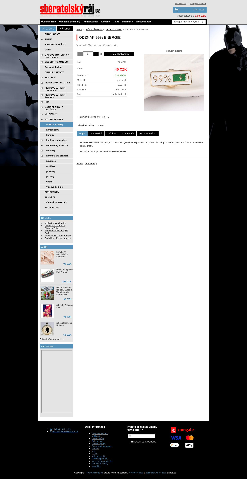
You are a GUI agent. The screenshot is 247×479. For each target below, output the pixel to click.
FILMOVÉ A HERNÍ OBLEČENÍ (55, 89)
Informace (127, 21)
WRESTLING (52, 207)
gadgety (102, 125)
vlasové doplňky (54, 187)
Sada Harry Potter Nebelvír (58, 238)
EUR (202, 9)
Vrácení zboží (98, 456)
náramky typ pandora (57, 155)
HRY (47, 102)
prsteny (50, 176)
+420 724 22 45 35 (60, 429)
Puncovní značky (100, 463)
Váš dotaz (112, 133)
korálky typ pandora (56, 140)
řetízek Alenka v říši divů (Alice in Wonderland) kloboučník (64, 291)
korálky (50, 135)
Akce (116, 21)
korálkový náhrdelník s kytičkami (62, 254)
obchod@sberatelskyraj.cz (64, 431)
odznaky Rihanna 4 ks (64, 306)
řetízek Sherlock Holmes (64, 324)
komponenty (52, 130)
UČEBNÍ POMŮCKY (56, 202)
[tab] (82, 133)
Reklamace (97, 441)
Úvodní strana (48, 21)
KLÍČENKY (51, 114)
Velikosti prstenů (100, 458)
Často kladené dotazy (102, 446)
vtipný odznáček (86, 125)
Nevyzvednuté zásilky (102, 461)
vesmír (49, 181)
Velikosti (96, 436)
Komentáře (128, 133)
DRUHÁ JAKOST (54, 72)
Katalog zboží (91, 21)
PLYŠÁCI (50, 197)
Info (93, 451)
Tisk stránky (91, 163)
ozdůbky (50, 166)
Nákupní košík (143, 21)
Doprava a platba (100, 433)
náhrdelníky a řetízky (57, 145)
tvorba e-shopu (136, 472)
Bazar (48, 49)
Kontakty (105, 21)
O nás (94, 453)
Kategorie (47, 28)
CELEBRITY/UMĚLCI (57, 62)
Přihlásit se (180, 3)
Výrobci (65, 28)
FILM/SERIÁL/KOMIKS (58, 82)
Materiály (96, 466)
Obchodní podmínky (69, 21)
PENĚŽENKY (52, 192)
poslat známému (147, 133)
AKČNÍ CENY (52, 34)
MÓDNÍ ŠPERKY (54, 119)
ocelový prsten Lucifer (55, 223)
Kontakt (95, 448)
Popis (82, 133)
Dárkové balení (54, 67)
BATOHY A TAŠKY (55, 44)
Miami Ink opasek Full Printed (64, 271)
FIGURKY (50, 77)
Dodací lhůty (98, 438)
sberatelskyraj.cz (94, 472)
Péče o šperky (98, 443)
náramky (50, 150)
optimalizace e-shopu (156, 472)
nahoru (80, 163)
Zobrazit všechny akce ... (52, 339)
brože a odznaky (54, 124)
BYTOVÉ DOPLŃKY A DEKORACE (57, 56)
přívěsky (50, 171)
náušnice (51, 161)
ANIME (49, 39)
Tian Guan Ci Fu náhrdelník (58, 235)
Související (96, 133)
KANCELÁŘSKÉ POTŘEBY (54, 108)
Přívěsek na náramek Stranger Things (55, 226)
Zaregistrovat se (198, 3)
